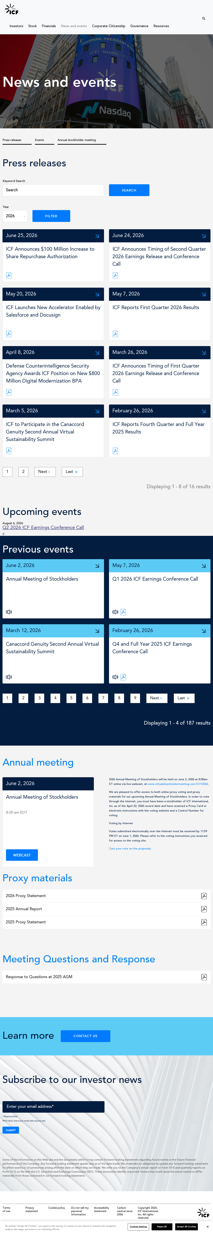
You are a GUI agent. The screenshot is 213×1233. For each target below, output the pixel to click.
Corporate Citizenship (108, 26)
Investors (16, 26)
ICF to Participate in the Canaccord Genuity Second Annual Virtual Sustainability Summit (45, 432)
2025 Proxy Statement (26, 922)
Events (39, 140)
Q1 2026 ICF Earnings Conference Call (155, 579)
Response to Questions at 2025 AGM (39, 977)
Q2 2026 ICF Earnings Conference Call (43, 528)
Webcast (22, 855)
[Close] (207, 1228)
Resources (161, 26)
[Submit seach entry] (202, 17)
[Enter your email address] (53, 1107)
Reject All (162, 1229)
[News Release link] (9, 275)
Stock (32, 26)
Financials (49, 26)
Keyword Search (14, 181)
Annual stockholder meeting (77, 140)
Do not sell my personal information (80, 1211)
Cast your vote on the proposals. (130, 848)
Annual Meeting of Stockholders (42, 579)
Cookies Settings (138, 1229)
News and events (74, 26)
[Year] (14, 216)
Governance (139, 26)
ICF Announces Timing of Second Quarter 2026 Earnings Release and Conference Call (159, 257)
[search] (186, 18)
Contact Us (86, 1036)
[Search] (53, 190)
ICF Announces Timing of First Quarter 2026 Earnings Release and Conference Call (156, 374)
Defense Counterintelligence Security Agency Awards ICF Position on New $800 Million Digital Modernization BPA (53, 374)
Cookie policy (56, 1208)
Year (6, 207)
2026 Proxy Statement (26, 896)
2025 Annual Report (24, 909)
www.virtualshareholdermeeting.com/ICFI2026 (178, 784)
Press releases (11, 140)
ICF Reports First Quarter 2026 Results (155, 307)
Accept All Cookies (186, 1229)
